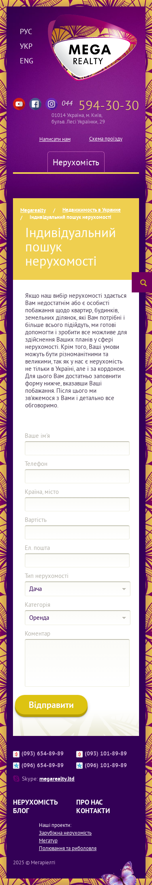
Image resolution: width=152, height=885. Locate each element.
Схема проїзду (105, 138)
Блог (21, 810)
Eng (26, 60)
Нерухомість (76, 162)
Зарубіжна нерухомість (65, 832)
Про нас (89, 802)
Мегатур (48, 840)
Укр (26, 46)
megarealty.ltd (57, 778)
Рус (26, 31)
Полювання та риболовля (67, 848)
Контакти (93, 810)
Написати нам (55, 139)
